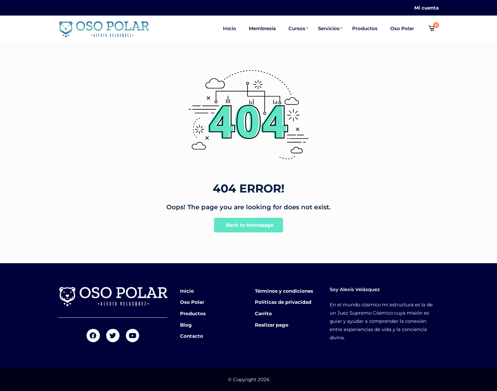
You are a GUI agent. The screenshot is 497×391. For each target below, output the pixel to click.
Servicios (330, 28)
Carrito (263, 313)
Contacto (191, 336)
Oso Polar (402, 28)
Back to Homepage (248, 225)
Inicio (229, 28)
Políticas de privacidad (283, 302)
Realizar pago (271, 325)
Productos (365, 28)
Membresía (262, 28)
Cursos (298, 28)
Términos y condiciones (284, 291)
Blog (186, 325)
